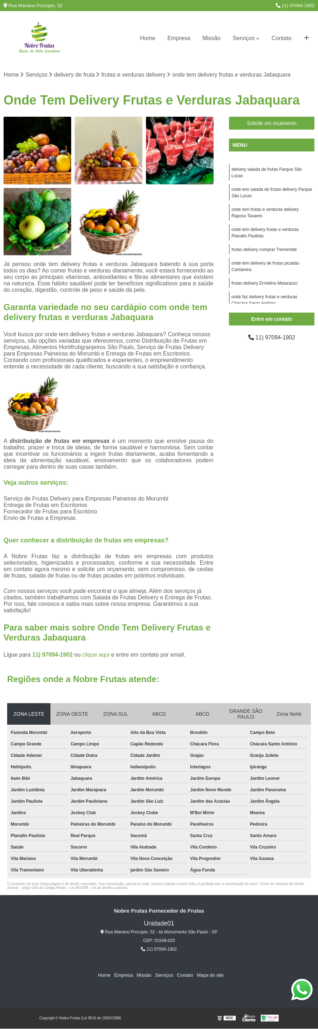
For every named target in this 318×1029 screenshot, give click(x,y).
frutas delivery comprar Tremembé (264, 249)
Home (147, 38)
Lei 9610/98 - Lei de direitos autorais (98, 888)
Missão (211, 38)
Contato (281, 38)
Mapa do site (209, 975)
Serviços (244, 38)
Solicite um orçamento (272, 123)
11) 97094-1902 (295, 5)
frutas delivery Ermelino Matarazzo (264, 283)
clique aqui (96, 655)
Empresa (178, 38)
